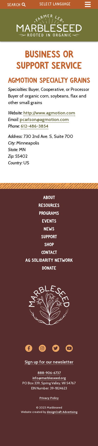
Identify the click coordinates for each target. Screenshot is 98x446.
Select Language (55, 4)
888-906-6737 (49, 373)
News (49, 229)
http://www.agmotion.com (49, 113)
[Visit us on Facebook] (28, 348)
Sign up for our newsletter (49, 362)
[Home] (49, 25)
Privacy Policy (49, 398)
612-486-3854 (34, 126)
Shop (49, 245)
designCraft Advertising (62, 412)
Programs (49, 213)
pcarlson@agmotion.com (44, 119)
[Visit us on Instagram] (42, 348)
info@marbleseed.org (49, 378)
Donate (49, 268)
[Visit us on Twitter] (55, 348)
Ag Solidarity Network (49, 260)
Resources (49, 206)
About (49, 198)
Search (16, 4)
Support (49, 237)
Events (49, 221)
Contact (49, 253)
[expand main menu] (88, 4)
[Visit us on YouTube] (69, 348)
